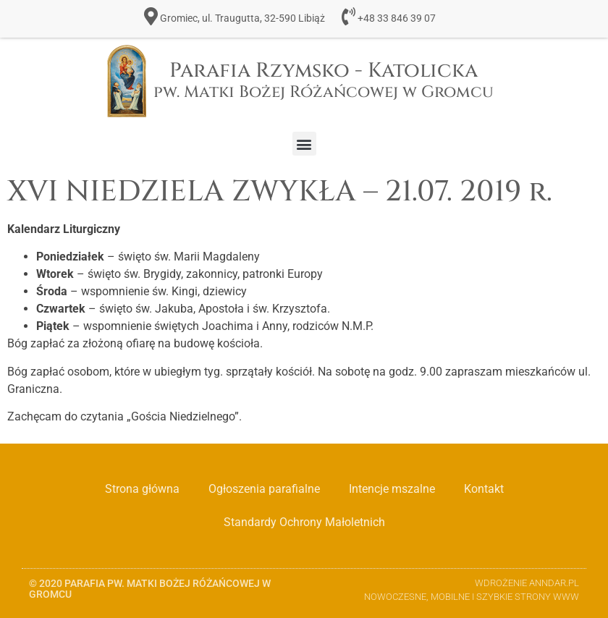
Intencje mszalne (392, 489)
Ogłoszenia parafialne (264, 489)
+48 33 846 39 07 (397, 18)
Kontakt (484, 489)
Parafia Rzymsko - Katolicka (323, 80)
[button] (304, 144)
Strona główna (142, 489)
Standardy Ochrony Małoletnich (304, 522)
